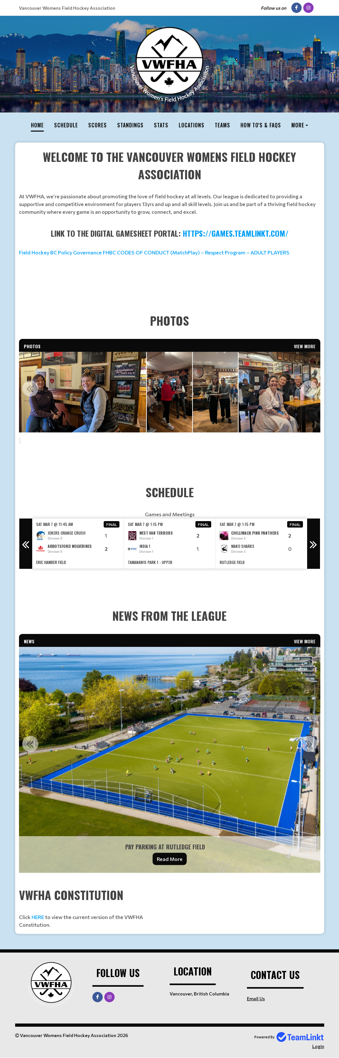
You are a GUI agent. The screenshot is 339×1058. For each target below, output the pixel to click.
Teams (222, 125)
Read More (170, 859)
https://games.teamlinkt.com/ (235, 233)
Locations (191, 125)
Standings (130, 125)
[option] (74, 392)
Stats (161, 125)
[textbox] (169, 182)
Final (111, 524)
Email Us (256, 998)
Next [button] (309, 389)
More (297, 125)
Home (37, 125)
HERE (38, 917)
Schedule (66, 125)
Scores (97, 125)
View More (304, 346)
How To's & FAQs (260, 125)
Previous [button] (30, 389)
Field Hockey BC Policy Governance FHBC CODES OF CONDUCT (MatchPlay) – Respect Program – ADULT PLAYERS (154, 252)
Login (318, 1046)
